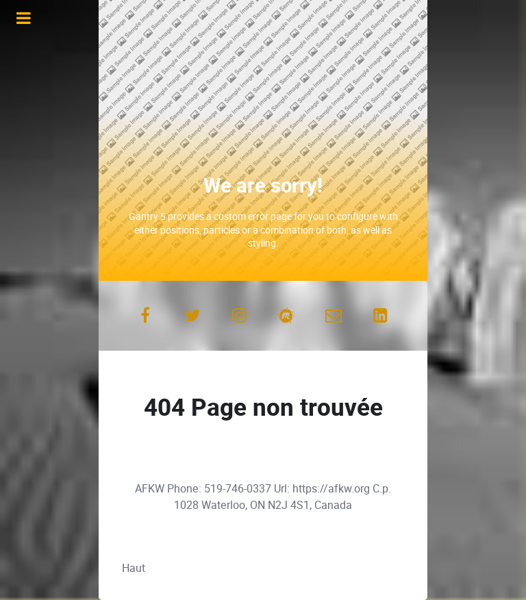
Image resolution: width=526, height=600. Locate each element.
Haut (133, 568)
